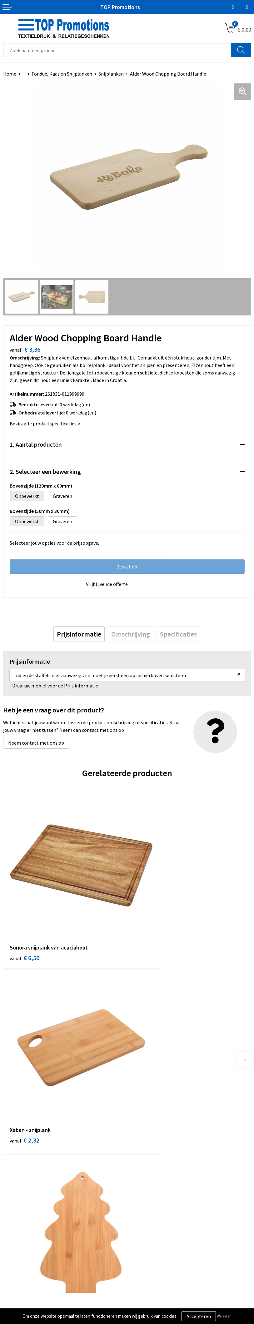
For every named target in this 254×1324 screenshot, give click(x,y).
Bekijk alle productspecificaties (45, 423)
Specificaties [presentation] (178, 634)
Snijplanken (111, 74)
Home (9, 74)
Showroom (141, 1295)
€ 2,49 (24, 1078)
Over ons (139, 1186)
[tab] (79, 634)
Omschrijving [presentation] (130, 634)
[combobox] (117, 50)
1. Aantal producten (36, 444)
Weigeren (224, 1316)
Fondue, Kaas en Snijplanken (62, 74)
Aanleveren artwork (151, 1304)
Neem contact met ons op (36, 743)
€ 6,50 (24, 926)
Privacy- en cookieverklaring (33, 1304)
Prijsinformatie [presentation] (79, 634)
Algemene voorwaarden (28, 1295)
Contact (138, 1196)
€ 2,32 (148, 926)
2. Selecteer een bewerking (45, 471)
